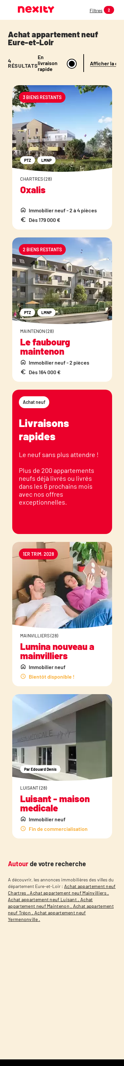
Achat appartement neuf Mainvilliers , (69, 893)
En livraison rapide (48, 63)
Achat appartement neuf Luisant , (44, 899)
